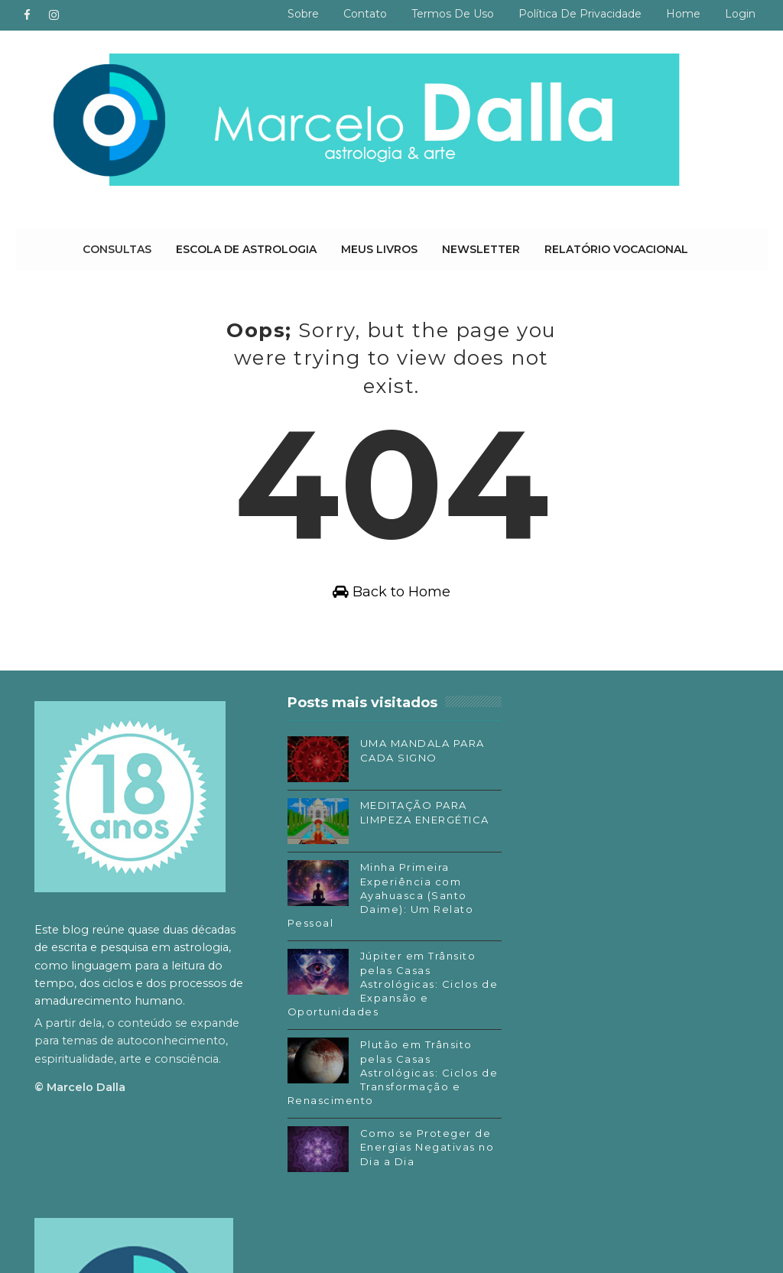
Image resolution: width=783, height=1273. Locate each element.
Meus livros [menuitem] (379, 249)
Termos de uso (452, 14)
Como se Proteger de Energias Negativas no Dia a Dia (423, 1147)
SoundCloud (570, 1042)
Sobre (303, 14)
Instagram (565, 997)
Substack (562, 1020)
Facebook (563, 974)
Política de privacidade (580, 14)
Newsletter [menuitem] (481, 249)
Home (683, 14)
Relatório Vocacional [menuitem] (616, 249)
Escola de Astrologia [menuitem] (246, 249)
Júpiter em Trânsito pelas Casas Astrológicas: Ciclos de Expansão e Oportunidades (378, 984)
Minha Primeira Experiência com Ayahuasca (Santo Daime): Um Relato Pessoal (376, 896)
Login (740, 14)
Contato (365, 14)
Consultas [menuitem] (117, 249)
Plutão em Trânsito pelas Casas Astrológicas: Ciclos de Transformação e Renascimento (379, 1073)
